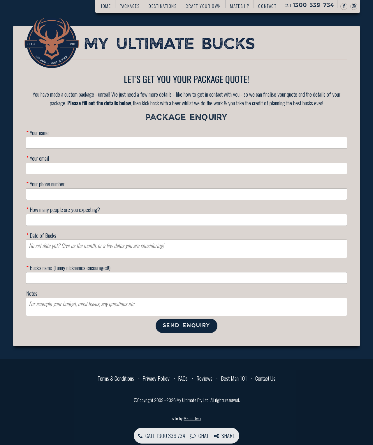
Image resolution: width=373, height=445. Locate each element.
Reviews (204, 378)
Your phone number (45, 184)
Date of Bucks (41, 235)
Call (309, 5)
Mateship (239, 6)
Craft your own (203, 6)
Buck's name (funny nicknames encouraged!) (68, 267)
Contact (267, 6)
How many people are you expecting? (63, 209)
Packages (130, 6)
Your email (37, 158)
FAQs (183, 378)
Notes (31, 293)
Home (105, 6)
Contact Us (265, 378)
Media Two (192, 418)
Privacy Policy (156, 378)
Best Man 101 (234, 378)
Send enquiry (186, 325)
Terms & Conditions (116, 378)
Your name (37, 132)
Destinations (163, 6)
